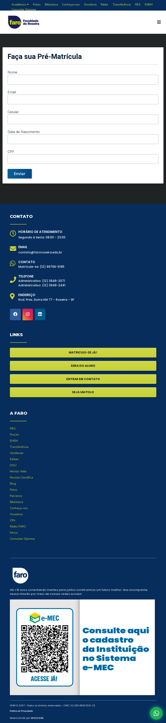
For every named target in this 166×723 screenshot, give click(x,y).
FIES (13, 429)
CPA (12, 520)
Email (12, 92)
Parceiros (16, 496)
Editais (14, 459)
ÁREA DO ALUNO (83, 366)
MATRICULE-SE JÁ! (83, 352)
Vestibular (17, 453)
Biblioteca (16, 502)
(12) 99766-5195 (52, 267)
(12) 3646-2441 (53, 285)
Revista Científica (21, 478)
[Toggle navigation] (159, 22)
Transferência (19, 447)
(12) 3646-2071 (53, 281)
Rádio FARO (18, 527)
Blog (13, 484)
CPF (11, 151)
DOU (13, 465)
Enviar (19, 173)
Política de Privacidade (21, 710)
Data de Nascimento (24, 132)
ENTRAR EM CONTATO (83, 379)
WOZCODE (37, 718)
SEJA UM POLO (83, 392)
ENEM (14, 441)
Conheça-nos (19, 508)
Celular (13, 112)
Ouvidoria (16, 514)
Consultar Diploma (24, 10)
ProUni (14, 435)
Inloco (14, 533)
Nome (12, 72)
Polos (13, 490)
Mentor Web (18, 471)
